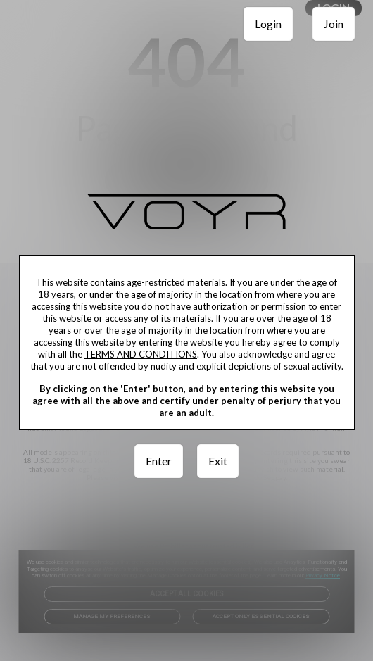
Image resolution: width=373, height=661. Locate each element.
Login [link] (268, 23)
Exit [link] (217, 460)
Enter (159, 460)
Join (333, 23)
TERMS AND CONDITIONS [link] (140, 354)
